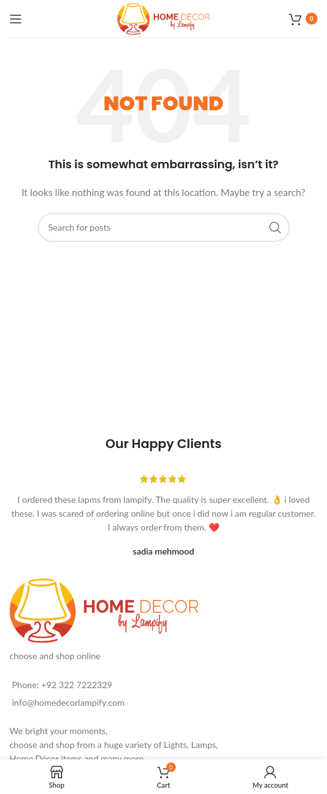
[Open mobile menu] (15, 19)
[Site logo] (163, 17)
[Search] (164, 227)
